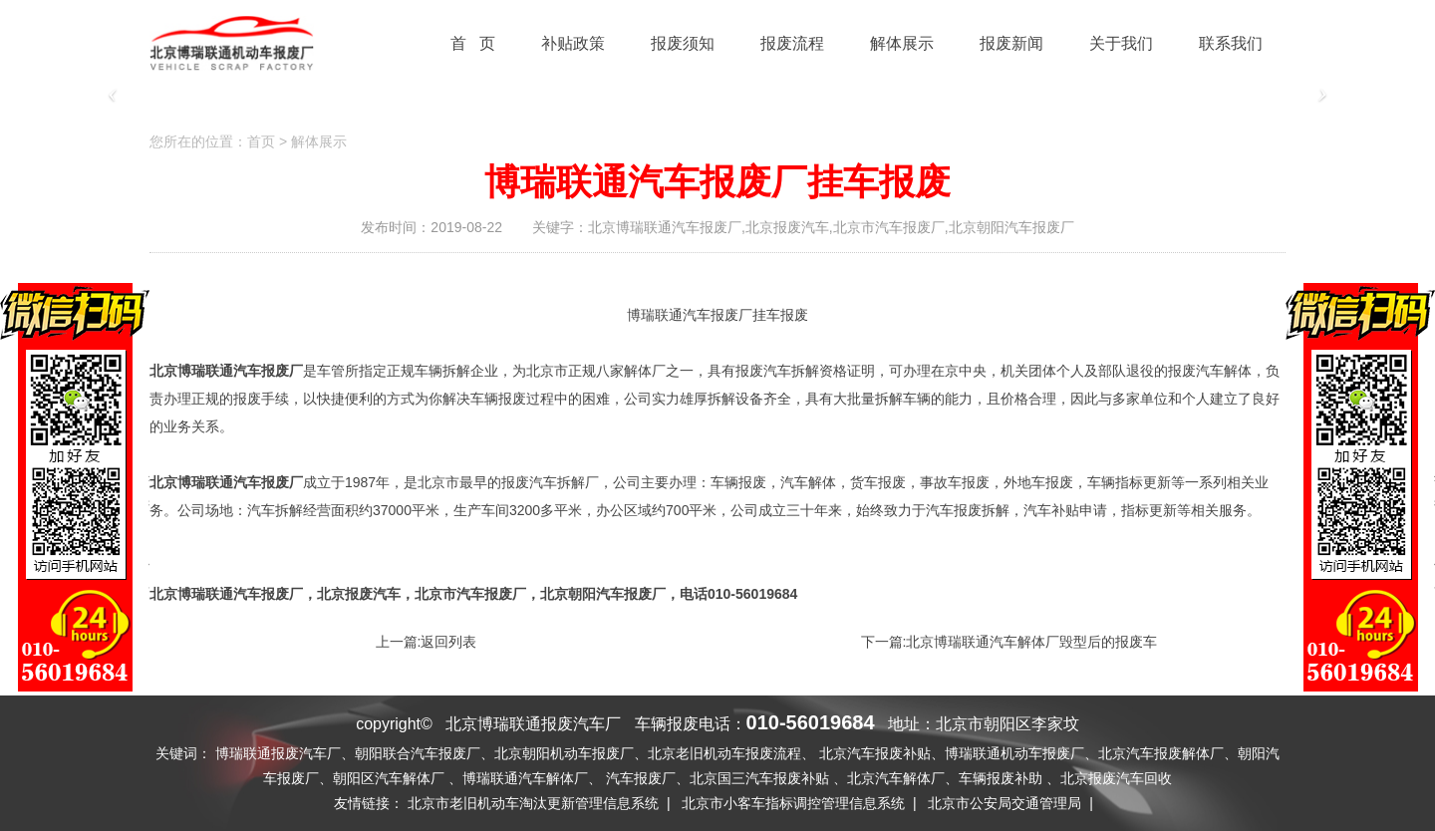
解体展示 (319, 141)
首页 (261, 141)
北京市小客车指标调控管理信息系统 (793, 803)
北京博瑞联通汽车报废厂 (226, 594)
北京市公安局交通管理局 (1004, 803)
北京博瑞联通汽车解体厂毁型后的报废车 (1031, 642)
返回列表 (448, 642)
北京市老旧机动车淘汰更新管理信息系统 (533, 803)
